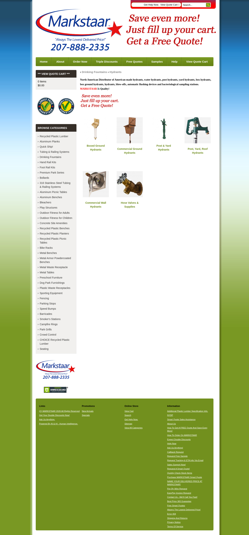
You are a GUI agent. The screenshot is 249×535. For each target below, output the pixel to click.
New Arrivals (87, 411)
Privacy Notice (174, 522)
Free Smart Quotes (176, 505)
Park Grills (46, 329)
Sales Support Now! (176, 465)
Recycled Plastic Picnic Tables (53, 240)
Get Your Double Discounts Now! (54, 415)
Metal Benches (48, 252)
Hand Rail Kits (48, 162)
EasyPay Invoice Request (179, 493)
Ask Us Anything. (47, 419)
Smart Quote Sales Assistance (181, 419)
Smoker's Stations (50, 319)
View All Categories (133, 428)
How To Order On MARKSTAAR (182, 435)
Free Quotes (134, 61)
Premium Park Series (52, 172)
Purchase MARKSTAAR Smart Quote (184, 477)
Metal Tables (47, 272)
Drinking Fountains (94, 72)
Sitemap (128, 424)
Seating (44, 348)
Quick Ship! (46, 146)
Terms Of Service (175, 526)
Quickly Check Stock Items (179, 473)
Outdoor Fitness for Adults (55, 212)
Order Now (80, 61)
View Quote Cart (169, 5)
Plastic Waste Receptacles (55, 287)
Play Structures (48, 207)
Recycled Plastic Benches (55, 228)
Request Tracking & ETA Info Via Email (185, 460)
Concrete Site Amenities (53, 223)
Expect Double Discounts (179, 439)
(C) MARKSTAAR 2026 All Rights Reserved (59, 411)
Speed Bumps (48, 308)
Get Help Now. (151, 5)
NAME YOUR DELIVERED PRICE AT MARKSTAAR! (184, 483)
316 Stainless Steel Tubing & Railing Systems (55, 184)
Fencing (44, 298)
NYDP (170, 415)
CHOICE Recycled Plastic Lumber (55, 341)
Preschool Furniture (51, 277)
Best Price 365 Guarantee (179, 501)
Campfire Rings (49, 324)
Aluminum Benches (51, 197)
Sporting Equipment (51, 293)
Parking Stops (48, 303)
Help (174, 61)
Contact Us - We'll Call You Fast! (182, 497)
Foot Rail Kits (47, 167)
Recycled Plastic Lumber (54, 136)
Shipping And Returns (177, 518)
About (60, 61)
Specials (86, 415)
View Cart (128, 411)
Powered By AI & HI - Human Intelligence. (58, 424)
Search (127, 415)
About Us (171, 424)
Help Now (171, 443)
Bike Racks (46, 247)
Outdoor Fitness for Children (56, 217)
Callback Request (175, 452)
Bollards (44, 177)
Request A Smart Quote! (178, 469)
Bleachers (45, 202)
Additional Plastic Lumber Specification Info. (187, 411)
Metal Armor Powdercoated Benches (55, 260)
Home (44, 61)
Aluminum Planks (50, 141)
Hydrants (115, 72)
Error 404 (171, 514)
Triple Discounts (107, 61)
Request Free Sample (177, 456)
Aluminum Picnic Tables (53, 192)
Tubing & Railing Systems (54, 151)
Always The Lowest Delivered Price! (184, 510)
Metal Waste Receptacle (54, 267)
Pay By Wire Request (177, 489)
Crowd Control (48, 334)
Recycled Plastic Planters (54, 233)
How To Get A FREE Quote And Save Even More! (187, 429)
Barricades (46, 313)
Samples (157, 61)
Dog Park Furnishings (52, 282)
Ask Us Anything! (175, 448)
